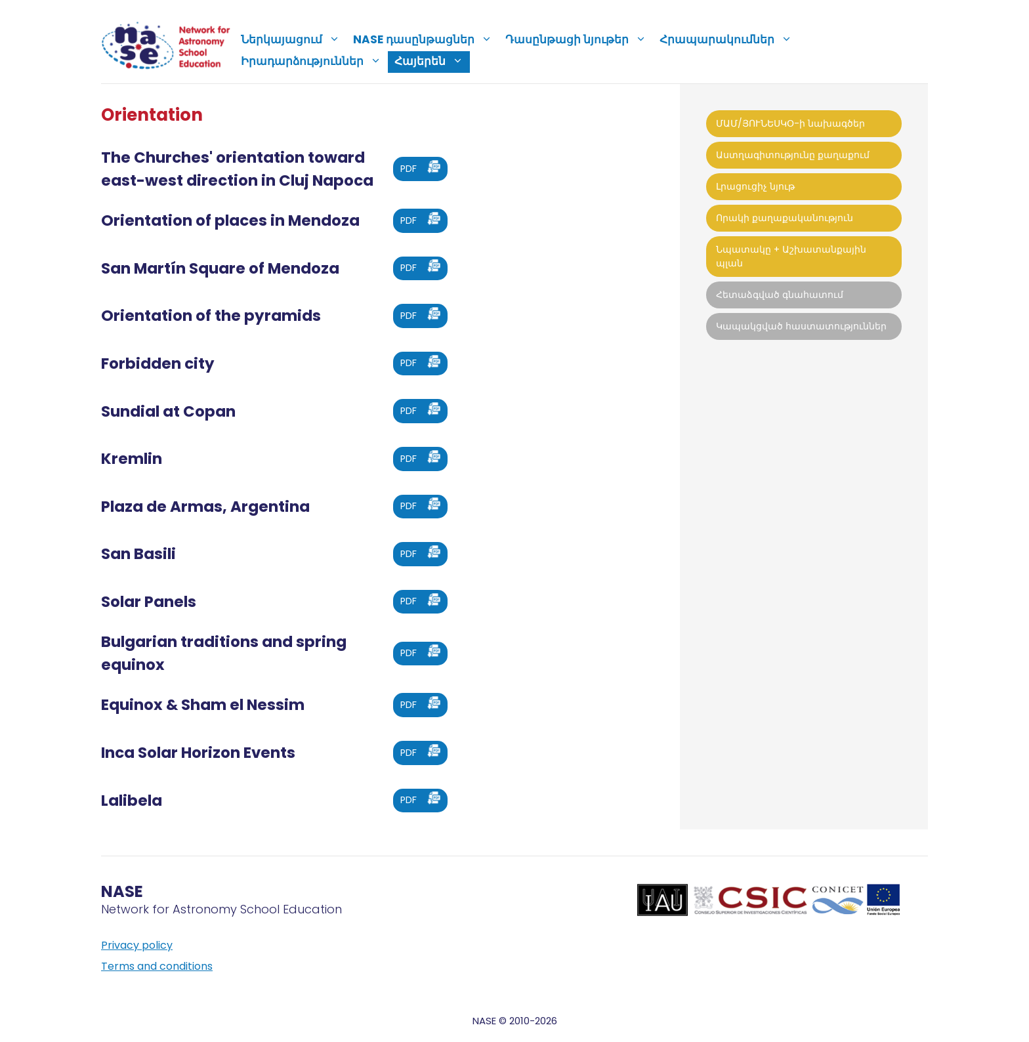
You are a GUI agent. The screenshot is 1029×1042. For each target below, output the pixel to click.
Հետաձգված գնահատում (779, 294)
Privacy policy (137, 945)
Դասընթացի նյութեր (579, 39)
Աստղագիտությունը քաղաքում (793, 154)
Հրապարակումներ (729, 39)
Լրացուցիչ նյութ (755, 186)
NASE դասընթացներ (426, 39)
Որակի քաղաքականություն (784, 217)
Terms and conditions (157, 966)
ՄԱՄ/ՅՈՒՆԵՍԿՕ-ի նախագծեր (790, 123)
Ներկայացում (293, 39)
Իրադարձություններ (314, 61)
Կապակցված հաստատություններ (801, 326)
